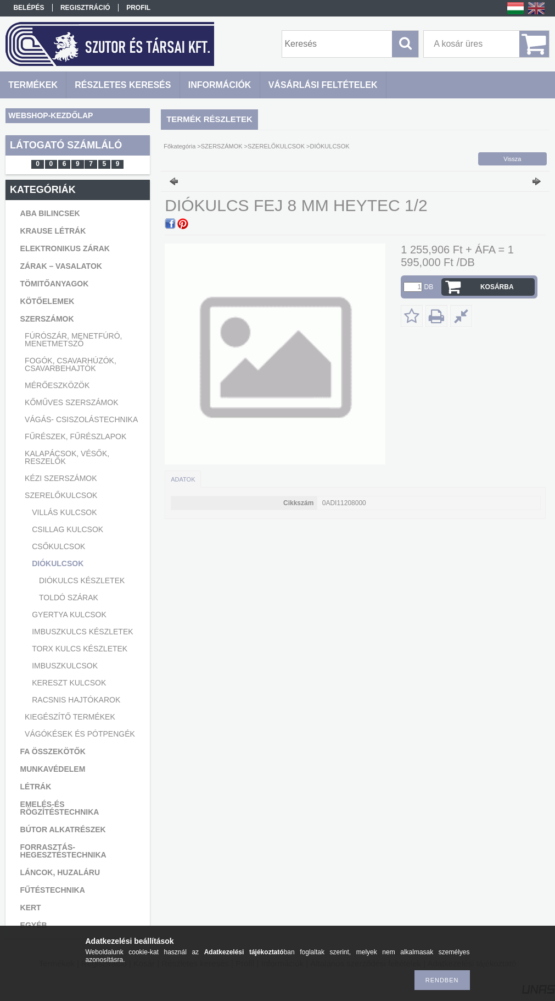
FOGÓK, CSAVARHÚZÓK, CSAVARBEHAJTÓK (70, 364)
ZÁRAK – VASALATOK (61, 266)
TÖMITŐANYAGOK (54, 283)
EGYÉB (33, 925)
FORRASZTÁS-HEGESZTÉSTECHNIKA (63, 851)
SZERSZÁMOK (47, 318)
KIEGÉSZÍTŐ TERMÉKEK (70, 716)
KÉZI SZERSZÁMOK (61, 478)
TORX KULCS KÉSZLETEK (79, 648)
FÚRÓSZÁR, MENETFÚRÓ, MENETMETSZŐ (73, 339)
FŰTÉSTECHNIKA (52, 890)
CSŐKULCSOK (58, 546)
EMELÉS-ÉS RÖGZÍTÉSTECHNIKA (59, 808)
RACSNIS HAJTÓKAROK (76, 699)
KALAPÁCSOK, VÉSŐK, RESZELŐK (67, 457)
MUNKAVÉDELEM (53, 769)
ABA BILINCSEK (50, 213)
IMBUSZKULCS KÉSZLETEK (82, 631)
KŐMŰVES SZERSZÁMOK (71, 402)
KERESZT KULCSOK (69, 682)
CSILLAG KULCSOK (67, 529)
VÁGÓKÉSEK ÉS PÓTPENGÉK (80, 733)
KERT (30, 907)
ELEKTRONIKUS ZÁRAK (65, 248)
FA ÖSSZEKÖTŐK (53, 751)
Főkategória (179, 146)
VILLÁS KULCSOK (64, 512)
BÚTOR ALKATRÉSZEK (63, 829)
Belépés (28, 8)
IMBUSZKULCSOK (65, 665)
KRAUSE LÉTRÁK (53, 230)
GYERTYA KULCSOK (69, 614)
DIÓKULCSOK (57, 563)
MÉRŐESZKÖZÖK (57, 385)
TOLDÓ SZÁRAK (68, 597)
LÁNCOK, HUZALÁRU (60, 872)
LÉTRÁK (36, 786)
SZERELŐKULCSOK (61, 495)
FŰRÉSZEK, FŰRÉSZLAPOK (75, 436)
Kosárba (497, 287)
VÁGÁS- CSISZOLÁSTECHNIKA (81, 419)
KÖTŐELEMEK (47, 301)
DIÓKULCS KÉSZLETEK (82, 580)
